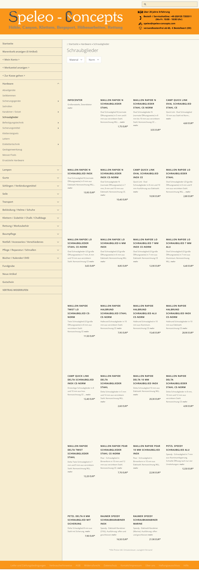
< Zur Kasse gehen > (13, 75)
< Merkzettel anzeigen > (15, 67)
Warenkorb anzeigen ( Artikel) (19, 51)
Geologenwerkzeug (12, 149)
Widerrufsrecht (92, 565)
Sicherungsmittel (11, 128)
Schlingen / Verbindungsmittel (19, 185)
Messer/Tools (9, 155)
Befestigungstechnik (12, 122)
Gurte (5, 177)
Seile (5, 193)
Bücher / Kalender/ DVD (15, 257)
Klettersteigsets (10, 133)
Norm (92, 59)
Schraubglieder (10, 117)
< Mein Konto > (11, 59)
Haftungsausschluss (169, 565)
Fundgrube (8, 265)
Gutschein (8, 281)
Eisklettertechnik (11, 144)
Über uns (150, 565)
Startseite (7, 43)
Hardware (7, 83)
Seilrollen (7, 106)
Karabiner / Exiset (11, 111)
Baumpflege (9, 233)
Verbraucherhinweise (60, 565)
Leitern (6, 138)
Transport (7, 201)
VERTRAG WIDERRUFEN (15, 289)
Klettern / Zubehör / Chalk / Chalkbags (24, 217)
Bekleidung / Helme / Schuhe (18, 209)
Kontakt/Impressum (131, 565)
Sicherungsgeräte (11, 101)
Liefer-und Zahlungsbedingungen (28, 565)
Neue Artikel (9, 273)
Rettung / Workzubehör (15, 225)
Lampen (7, 169)
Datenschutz (110, 565)
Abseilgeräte (8, 90)
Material (73, 59)
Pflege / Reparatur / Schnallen (19, 249)
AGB (78, 565)
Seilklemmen (9, 95)
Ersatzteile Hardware (13, 160)
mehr (70, 108)
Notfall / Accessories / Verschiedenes (22, 241)
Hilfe (186, 565)
